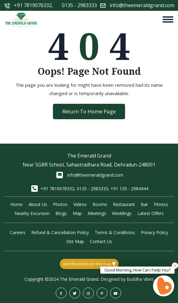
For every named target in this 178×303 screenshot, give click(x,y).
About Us (37, 204)
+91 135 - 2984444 (129, 188)
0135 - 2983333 (79, 5)
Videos (80, 204)
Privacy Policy (154, 232)
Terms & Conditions (115, 232)
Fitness (161, 204)
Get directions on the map (89, 264)
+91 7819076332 (33, 5)
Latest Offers (150, 213)
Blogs (61, 213)
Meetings (97, 213)
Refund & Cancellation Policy (60, 232)
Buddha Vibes (140, 279)
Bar (144, 204)
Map (77, 213)
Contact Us (101, 241)
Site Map (75, 241)
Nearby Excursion (32, 213)
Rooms (100, 204)
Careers (17, 232)
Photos (60, 204)
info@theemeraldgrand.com (95, 175)
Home (16, 204)
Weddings (122, 213)
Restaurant (124, 204)
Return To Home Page (89, 111)
